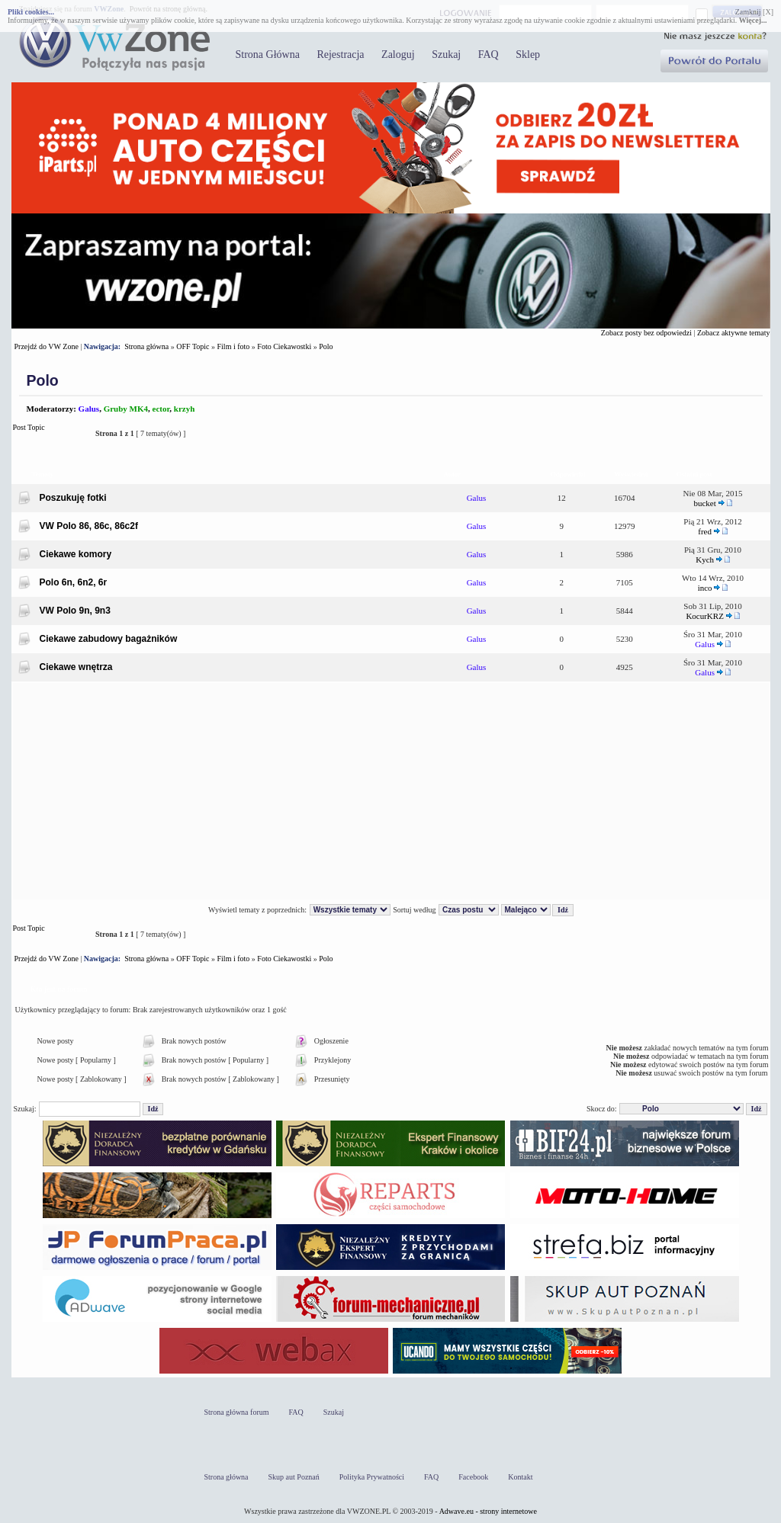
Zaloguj (398, 54)
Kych (705, 559)
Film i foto (233, 346)
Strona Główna (268, 54)
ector (161, 408)
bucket (704, 503)
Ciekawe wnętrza (76, 667)
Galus (89, 408)
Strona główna (146, 346)
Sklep (528, 54)
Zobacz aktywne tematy (733, 333)
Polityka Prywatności (371, 1477)
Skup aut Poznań (294, 1477)
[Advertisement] (390, 791)
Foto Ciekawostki (284, 346)
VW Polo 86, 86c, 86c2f (89, 526)
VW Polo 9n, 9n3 (75, 610)
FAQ (488, 54)
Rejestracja (340, 54)
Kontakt (520, 1477)
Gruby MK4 (126, 408)
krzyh (184, 408)
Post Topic (50, 433)
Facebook (473, 1477)
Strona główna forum (236, 1412)
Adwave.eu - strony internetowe (488, 1511)
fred (705, 531)
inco (705, 587)
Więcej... (753, 20)
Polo (326, 346)
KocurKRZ (705, 615)
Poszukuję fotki (73, 497)
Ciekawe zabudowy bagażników (109, 638)
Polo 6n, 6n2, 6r (74, 582)
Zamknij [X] (754, 12)
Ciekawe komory (76, 554)
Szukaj (446, 54)
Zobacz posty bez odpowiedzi (646, 333)
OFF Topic (192, 346)
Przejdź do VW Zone (46, 346)
